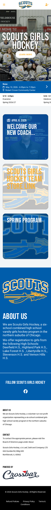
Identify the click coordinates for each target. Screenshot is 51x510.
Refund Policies (12, 501)
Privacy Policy (29, 501)
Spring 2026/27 (9, 102)
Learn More (25, 54)
